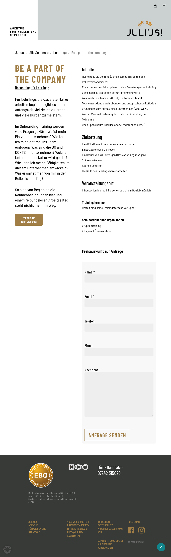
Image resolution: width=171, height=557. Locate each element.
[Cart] (156, 6)
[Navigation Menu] (164, 6)
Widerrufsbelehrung (110, 528)
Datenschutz (105, 525)
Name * (118, 276)
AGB (100, 532)
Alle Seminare (39, 52)
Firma (118, 349)
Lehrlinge (60, 52)
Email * (118, 300)
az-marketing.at (136, 541)
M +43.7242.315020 (77, 528)
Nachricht (118, 392)
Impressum (104, 521)
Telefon (118, 325)
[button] (7, 549)
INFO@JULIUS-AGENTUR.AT (75, 534)
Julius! (20, 52)
